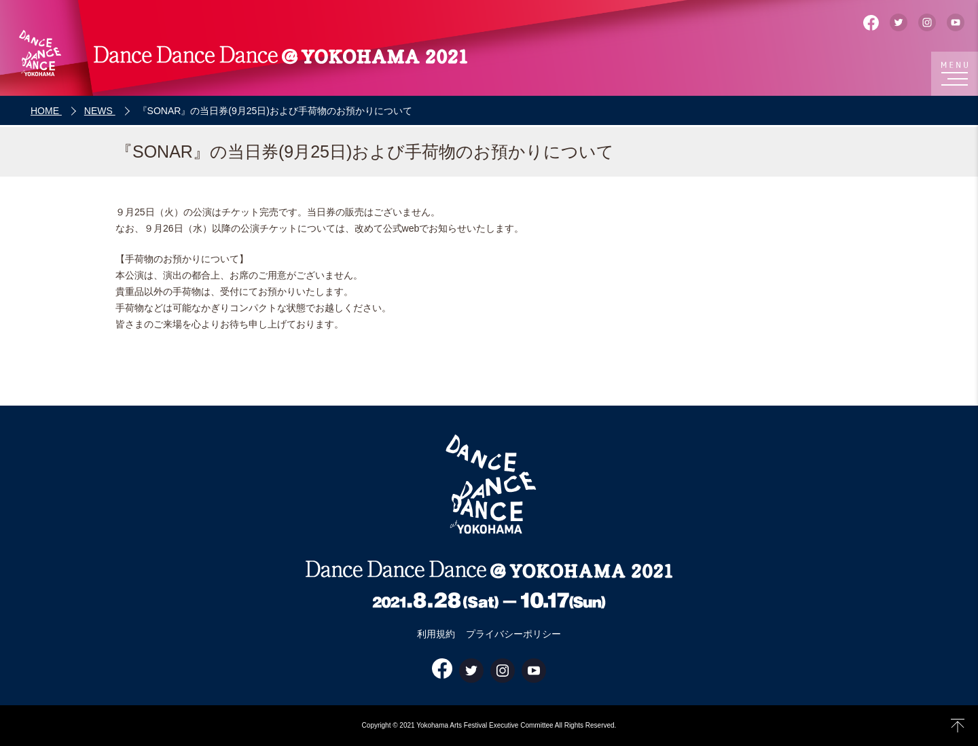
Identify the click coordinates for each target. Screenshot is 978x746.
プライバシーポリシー (513, 633)
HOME (46, 110)
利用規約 (436, 633)
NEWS (99, 110)
